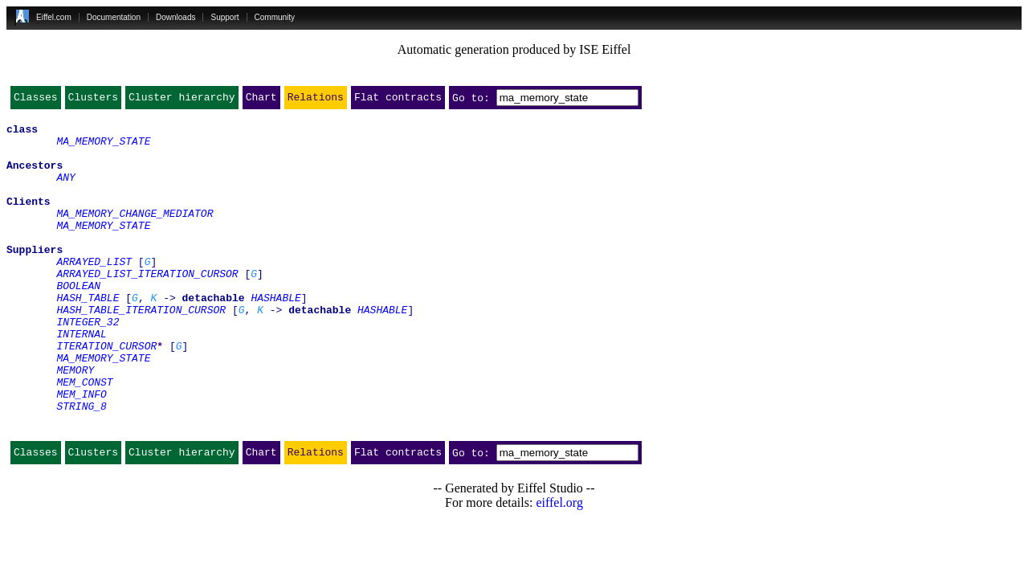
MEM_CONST (84, 437)
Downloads (175, 17)
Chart (261, 100)
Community (275, 17)
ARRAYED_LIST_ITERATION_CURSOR (147, 307)
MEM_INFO (81, 451)
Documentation (114, 17)
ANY (65, 191)
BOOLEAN (78, 321)
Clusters (93, 100)
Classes (36, 100)
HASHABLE (275, 336)
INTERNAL (81, 379)
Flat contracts (398, 100)
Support (224, 17)
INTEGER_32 (87, 364)
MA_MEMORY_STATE (103, 148)
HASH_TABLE (87, 336)
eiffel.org (559, 567)
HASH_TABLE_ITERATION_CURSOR (141, 350)
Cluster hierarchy (181, 100)
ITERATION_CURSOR (106, 393)
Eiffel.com (53, 17)
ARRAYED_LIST (94, 292)
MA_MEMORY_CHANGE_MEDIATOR (134, 234)
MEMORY (75, 422)
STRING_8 (81, 466)
